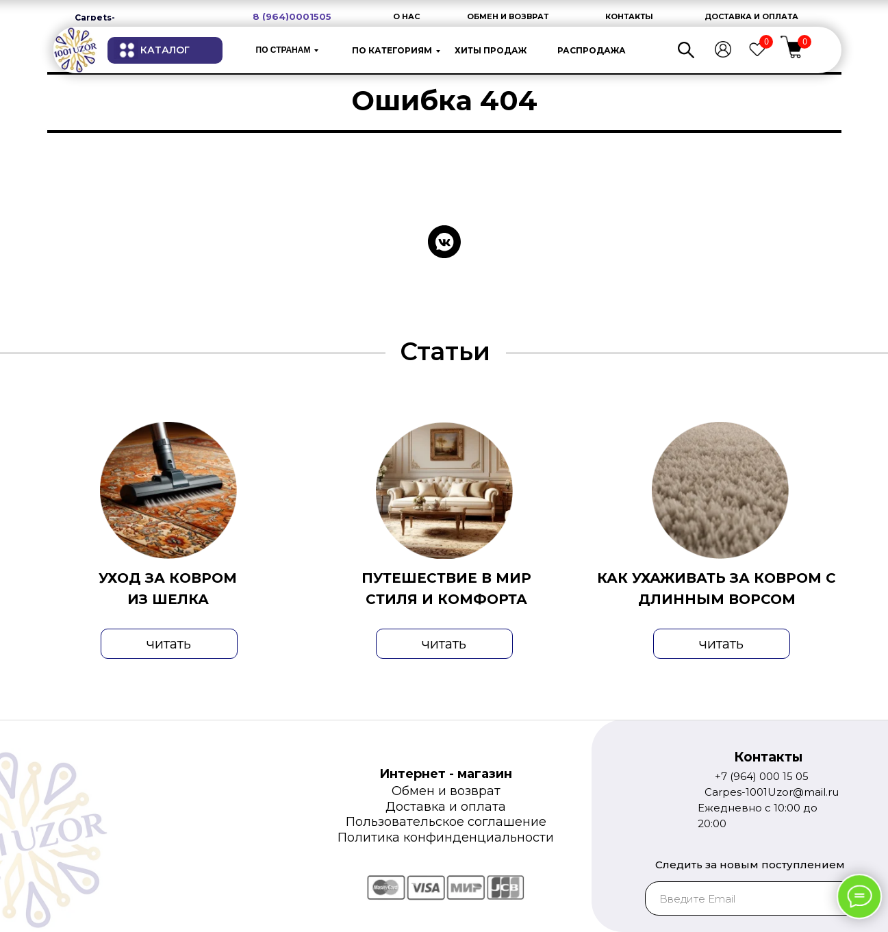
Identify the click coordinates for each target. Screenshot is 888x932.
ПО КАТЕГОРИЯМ (392, 50)
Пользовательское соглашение (446, 821)
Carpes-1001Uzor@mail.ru (772, 791)
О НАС (406, 16)
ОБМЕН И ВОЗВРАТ (507, 16)
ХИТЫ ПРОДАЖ (491, 50)
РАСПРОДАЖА (591, 50)
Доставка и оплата (445, 806)
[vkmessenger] (444, 241)
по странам (283, 50)
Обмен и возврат (446, 790)
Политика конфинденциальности (446, 837)
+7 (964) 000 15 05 (762, 776)
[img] (75, 50)
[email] (759, 898)
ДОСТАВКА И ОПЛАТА (751, 16)
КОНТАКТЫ (629, 16)
